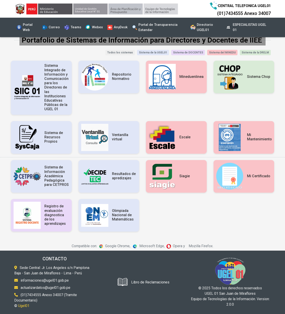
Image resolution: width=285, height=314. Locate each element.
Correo (51, 27)
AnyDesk (117, 27)
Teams (72, 27)
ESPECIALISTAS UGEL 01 (246, 27)
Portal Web (25, 27)
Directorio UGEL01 (201, 27)
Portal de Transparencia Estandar (155, 27)
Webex (94, 27)
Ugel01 (23, 306)
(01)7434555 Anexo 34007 (244, 13)
